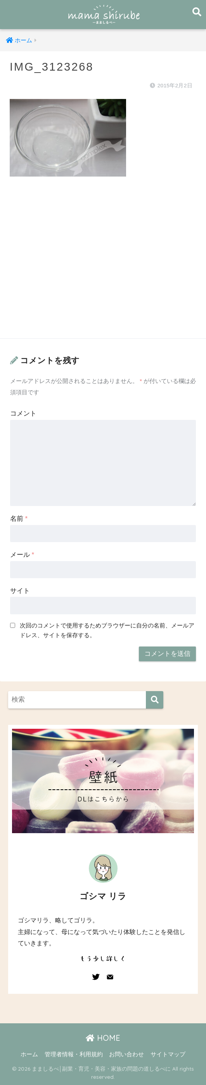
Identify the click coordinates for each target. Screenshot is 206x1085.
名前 (19, 518)
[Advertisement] (103, 265)
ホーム (29, 1054)
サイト (20, 590)
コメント (23, 413)
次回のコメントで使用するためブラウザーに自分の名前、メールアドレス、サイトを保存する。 (107, 630)
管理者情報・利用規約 (74, 1054)
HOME (103, 1038)
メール (22, 554)
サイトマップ (168, 1054)
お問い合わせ (126, 1054)
